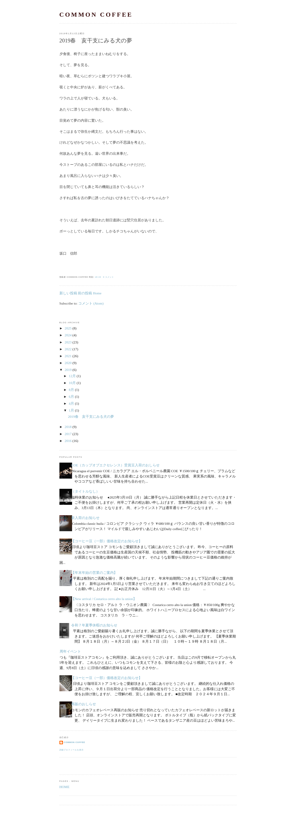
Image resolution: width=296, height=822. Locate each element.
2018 (68, 427)
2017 (68, 434)
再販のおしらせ (83, 704)
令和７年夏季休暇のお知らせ (94, 625)
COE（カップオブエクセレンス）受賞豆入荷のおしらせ (115, 465)
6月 (71, 396)
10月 (72, 383)
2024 (68, 335)
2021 (68, 356)
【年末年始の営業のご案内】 (94, 572)
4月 (71, 403)
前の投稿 (85, 293)
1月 (71, 410)
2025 (68, 328)
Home (97, 293)
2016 (68, 441)
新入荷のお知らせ (85, 518)
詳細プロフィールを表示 (71, 750)
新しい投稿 (68, 293)
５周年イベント (68, 651)
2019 (68, 370)
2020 (68, 363)
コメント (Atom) (91, 303)
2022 (68, 349)
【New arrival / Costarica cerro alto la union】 (104, 599)
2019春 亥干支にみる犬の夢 (95, 41)
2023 (68, 342)
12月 (72, 376)
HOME (64, 787)
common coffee (96, 14)
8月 (71, 390)
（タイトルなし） (85, 491)
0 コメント (108, 277)
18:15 (98, 277)
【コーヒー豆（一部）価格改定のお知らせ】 (106, 541)
